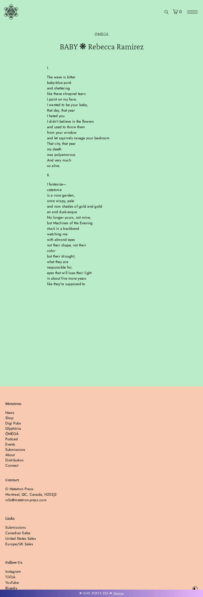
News (9, 412)
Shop (9, 418)
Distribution (14, 460)
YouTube (12, 582)
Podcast (11, 439)
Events (10, 444)
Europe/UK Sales (19, 544)
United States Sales (20, 538)
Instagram (13, 571)
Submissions (15, 449)
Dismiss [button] (118, 593)
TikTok (10, 577)
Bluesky (11, 588)
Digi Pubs (13, 423)
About (10, 454)
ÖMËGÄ (101, 34)
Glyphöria (13, 428)
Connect (11, 465)
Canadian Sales (18, 533)
